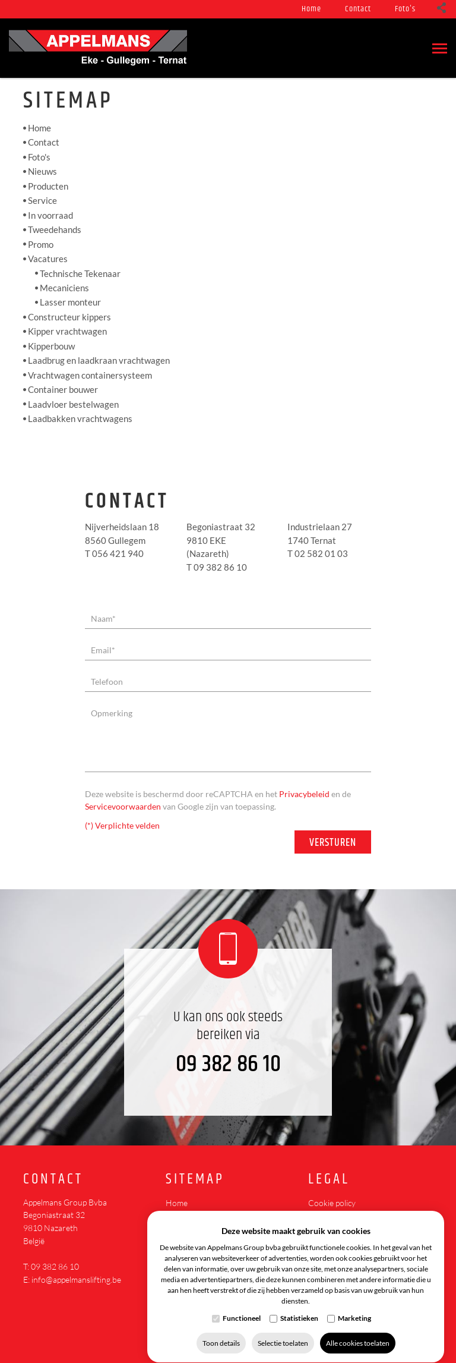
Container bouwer (63, 389)
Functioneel (242, 1306)
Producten (48, 186)
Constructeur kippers (69, 316)
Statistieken (299, 1306)
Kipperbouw (51, 346)
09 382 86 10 (228, 1064)
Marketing (354, 1306)
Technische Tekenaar (80, 272)
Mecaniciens (64, 287)
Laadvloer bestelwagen (73, 404)
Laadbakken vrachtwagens (80, 418)
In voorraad (50, 215)
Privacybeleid (304, 794)
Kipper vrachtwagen (67, 331)
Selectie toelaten (283, 1331)
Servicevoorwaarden (123, 806)
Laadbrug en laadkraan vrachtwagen (99, 360)
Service (42, 200)
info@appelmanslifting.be (76, 1279)
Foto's (405, 8)
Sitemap (195, 1179)
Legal (329, 1179)
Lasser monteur (70, 302)
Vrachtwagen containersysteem (90, 375)
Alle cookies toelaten (358, 1331)
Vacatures (48, 258)
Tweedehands (54, 229)
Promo (40, 244)
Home (311, 8)
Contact (358, 8)
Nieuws (42, 171)
